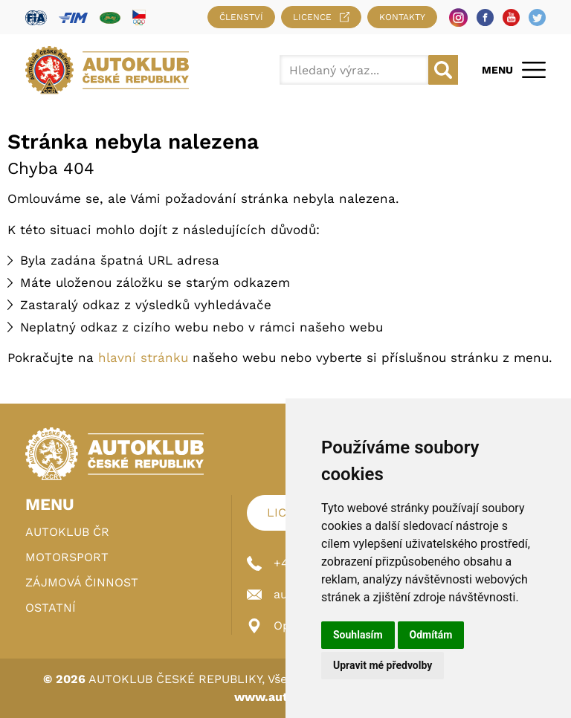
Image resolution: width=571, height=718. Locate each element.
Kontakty (402, 17)
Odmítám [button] (431, 635)
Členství (241, 17)
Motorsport (67, 557)
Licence (321, 17)
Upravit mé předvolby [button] (382, 665)
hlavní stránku (143, 357)
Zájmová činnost (81, 582)
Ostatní (50, 608)
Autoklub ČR (67, 532)
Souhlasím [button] (358, 635)
